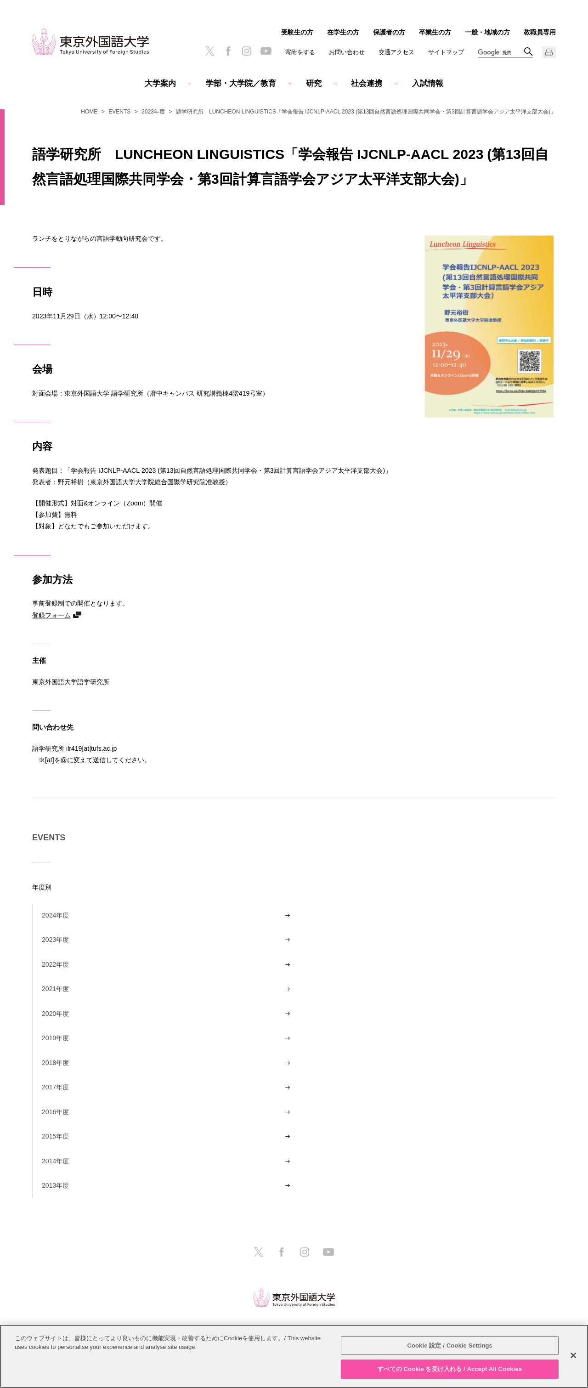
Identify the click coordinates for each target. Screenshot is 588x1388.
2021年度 (55, 988)
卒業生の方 (435, 32)
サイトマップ (446, 52)
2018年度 (55, 1062)
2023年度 (153, 111)
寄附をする (300, 52)
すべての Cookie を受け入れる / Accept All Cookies (450, 1369)
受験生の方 (297, 32)
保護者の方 (389, 32)
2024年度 (55, 915)
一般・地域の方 (487, 32)
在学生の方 (343, 32)
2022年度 (55, 964)
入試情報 (427, 83)
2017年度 (55, 1087)
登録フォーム (51, 615)
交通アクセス (396, 52)
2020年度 (55, 1013)
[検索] (501, 52)
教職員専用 (540, 32)
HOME (89, 111)
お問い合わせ (347, 52)
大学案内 (160, 83)
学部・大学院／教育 (241, 83)
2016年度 (55, 1112)
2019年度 (55, 1038)
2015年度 (55, 1136)
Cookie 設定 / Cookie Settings (449, 1345)
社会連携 (366, 83)
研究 (314, 83)
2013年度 (55, 1185)
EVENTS (119, 111)
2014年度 (55, 1161)
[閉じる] (573, 1355)
